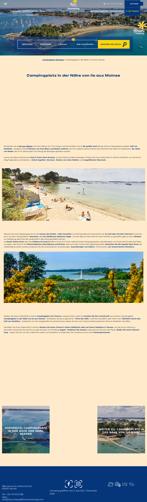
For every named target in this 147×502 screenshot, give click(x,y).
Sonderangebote (99, 11)
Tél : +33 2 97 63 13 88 (12, 494)
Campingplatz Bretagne (53, 60)
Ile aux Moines (26, 146)
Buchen (134, 4)
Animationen (117, 11)
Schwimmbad (47, 11)
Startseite (15, 11)
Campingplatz (30, 11)
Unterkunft (32, 15)
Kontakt (115, 15)
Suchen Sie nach (111, 44)
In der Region (132, 11)
